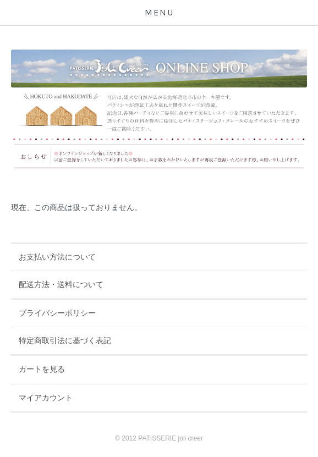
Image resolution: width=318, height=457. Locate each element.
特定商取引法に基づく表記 (65, 340)
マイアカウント (46, 397)
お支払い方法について (57, 256)
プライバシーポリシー (57, 313)
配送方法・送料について (61, 284)
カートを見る (42, 369)
